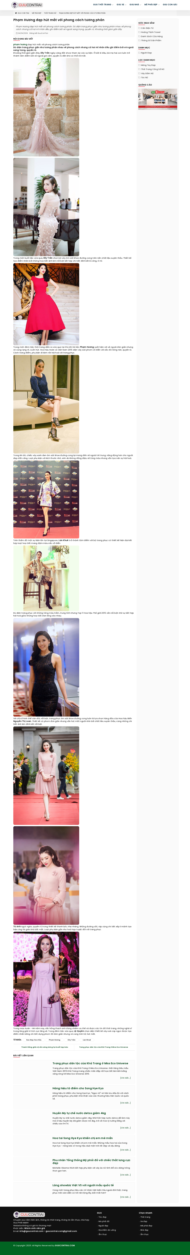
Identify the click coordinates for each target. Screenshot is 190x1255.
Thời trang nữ (50, 13)
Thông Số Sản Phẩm (151, 41)
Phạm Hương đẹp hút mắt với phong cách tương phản (82, 13)
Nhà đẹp (144, 1230)
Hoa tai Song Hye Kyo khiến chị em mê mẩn (83, 1138)
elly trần (71, 1040)
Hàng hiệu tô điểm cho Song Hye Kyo (78, 1088)
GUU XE (120, 5)
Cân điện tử (147, 28)
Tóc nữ (144, 78)
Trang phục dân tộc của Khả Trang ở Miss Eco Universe (103, 1047)
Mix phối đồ (104, 1222)
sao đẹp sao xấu (34, 1040)
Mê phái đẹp (36, 13)
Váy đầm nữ (147, 74)
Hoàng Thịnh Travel (150, 32)
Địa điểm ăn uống (107, 1230)
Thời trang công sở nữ (152, 69)
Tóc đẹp (102, 1217)
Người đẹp (146, 53)
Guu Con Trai (22, 13)
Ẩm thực (103, 1235)
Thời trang (145, 1217)
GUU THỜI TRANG (102, 5)
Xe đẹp (143, 1222)
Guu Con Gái (170, 5)
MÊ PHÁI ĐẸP (150, 5)
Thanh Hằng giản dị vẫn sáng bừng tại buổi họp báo (44, 1047)
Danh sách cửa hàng (152, 36)
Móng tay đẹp (148, 65)
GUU (99, 1213)
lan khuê (87, 1040)
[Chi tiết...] (125, 1078)
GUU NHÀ (134, 5)
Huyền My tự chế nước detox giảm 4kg (79, 1113)
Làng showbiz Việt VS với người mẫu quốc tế (83, 1185)
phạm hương (20, 45)
